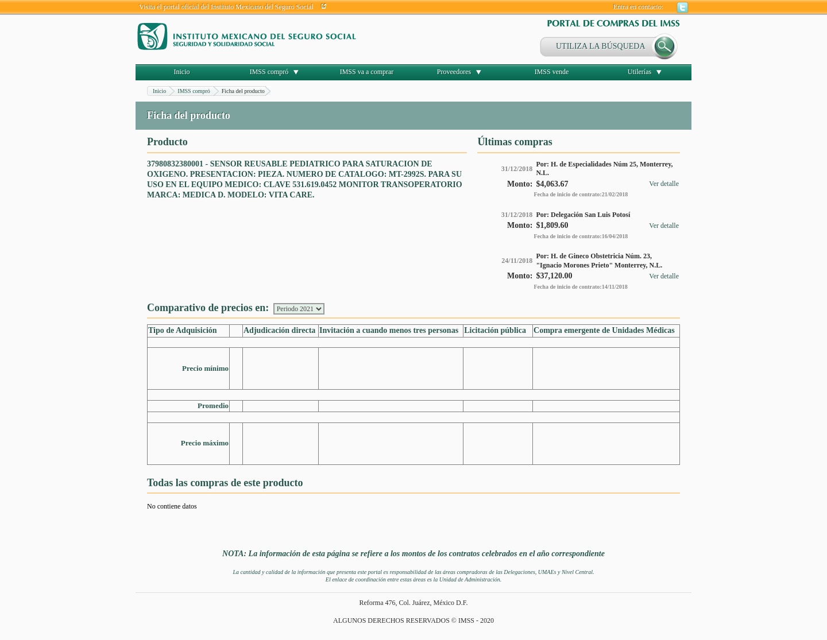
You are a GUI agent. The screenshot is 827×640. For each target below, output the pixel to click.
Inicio (182, 72)
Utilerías (639, 72)
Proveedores (454, 72)
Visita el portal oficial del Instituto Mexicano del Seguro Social (226, 7)
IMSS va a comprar (367, 72)
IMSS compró (269, 72)
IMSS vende (552, 72)
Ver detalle (664, 184)
